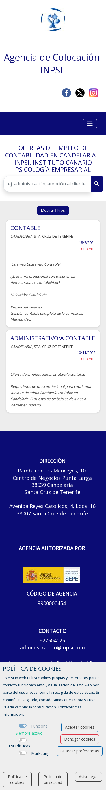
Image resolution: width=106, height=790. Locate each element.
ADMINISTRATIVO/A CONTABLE (52, 338)
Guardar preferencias (79, 751)
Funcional (40, 726)
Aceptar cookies (79, 727)
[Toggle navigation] (90, 123)
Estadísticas (19, 746)
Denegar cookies (79, 739)
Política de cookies (17, 779)
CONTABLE (25, 228)
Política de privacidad (53, 779)
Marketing (40, 753)
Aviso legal (88, 776)
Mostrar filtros (53, 210)
